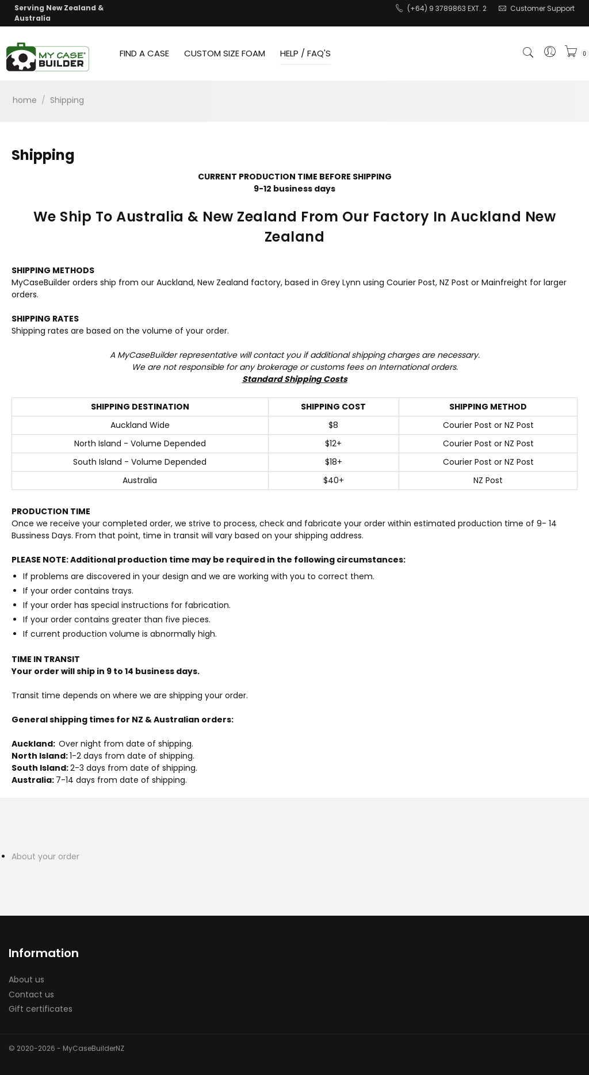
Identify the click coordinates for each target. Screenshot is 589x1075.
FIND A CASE (144, 53)
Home (25, 100)
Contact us (31, 994)
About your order (45, 856)
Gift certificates (40, 1009)
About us (26, 979)
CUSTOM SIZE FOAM (224, 53)
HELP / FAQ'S (305, 53)
